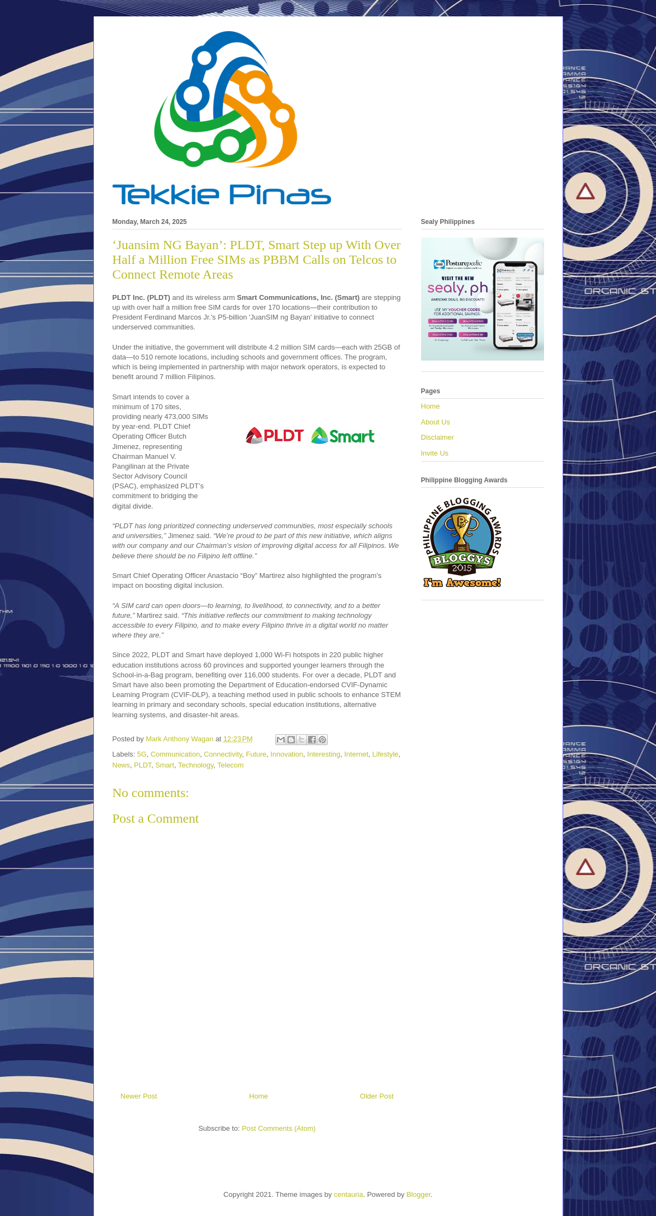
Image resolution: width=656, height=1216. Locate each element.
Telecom (230, 765)
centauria (348, 1194)
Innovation (286, 754)
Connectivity (223, 754)
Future (256, 754)
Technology (196, 765)
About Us (435, 422)
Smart (164, 765)
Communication (175, 754)
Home (258, 1096)
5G (141, 754)
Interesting (323, 754)
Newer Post (139, 1096)
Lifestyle (386, 754)
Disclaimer (437, 437)
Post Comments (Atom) (279, 1128)
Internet (356, 754)
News (122, 765)
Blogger (418, 1194)
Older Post (376, 1096)
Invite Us (435, 453)
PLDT (142, 765)
